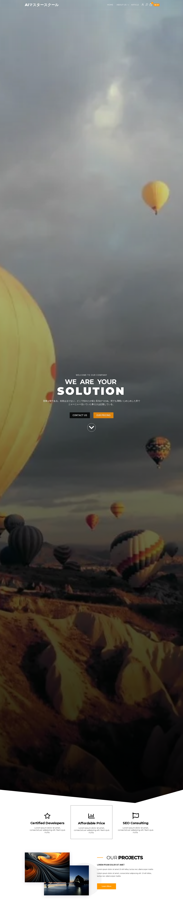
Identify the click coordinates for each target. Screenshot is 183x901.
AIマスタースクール (42, 4)
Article (135, 5)
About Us (121, 5)
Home (110, 5)
